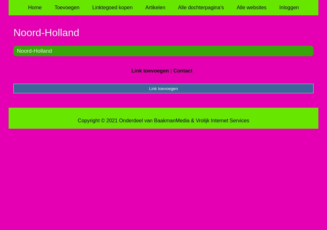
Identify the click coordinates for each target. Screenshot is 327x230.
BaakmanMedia (171, 120)
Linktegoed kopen (112, 7)
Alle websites (251, 7)
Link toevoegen (150, 70)
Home (35, 7)
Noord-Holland (34, 51)
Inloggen (289, 7)
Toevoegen (67, 7)
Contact (183, 70)
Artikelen (155, 7)
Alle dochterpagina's (201, 7)
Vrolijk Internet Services (222, 120)
